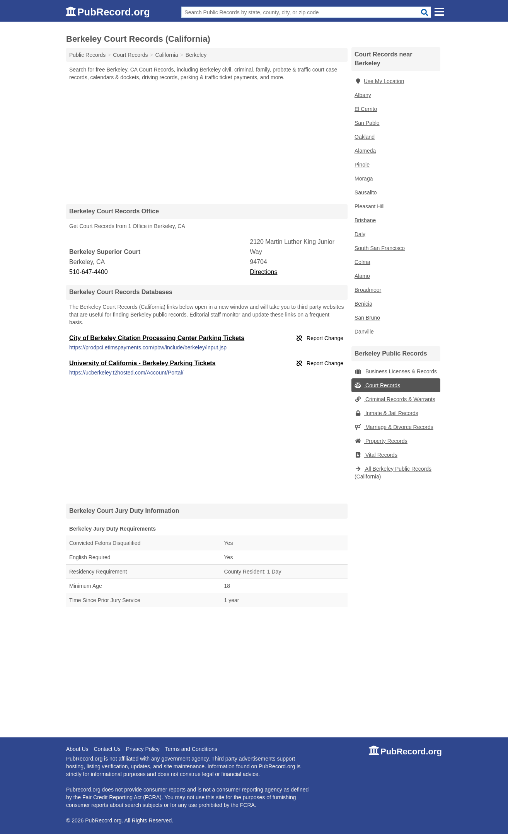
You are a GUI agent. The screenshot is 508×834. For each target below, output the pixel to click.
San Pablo (367, 123)
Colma (362, 262)
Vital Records (376, 455)
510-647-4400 (88, 272)
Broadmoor (368, 290)
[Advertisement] (207, 142)
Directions (263, 272)
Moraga (364, 178)
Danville (364, 331)
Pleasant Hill (370, 206)
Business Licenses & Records (396, 371)
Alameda (365, 151)
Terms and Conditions (191, 749)
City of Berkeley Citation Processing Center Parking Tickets (156, 338)
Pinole (362, 165)
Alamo (362, 276)
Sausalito (366, 192)
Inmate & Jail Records (386, 413)
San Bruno (367, 318)
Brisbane (365, 220)
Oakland (365, 137)
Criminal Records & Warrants (395, 399)
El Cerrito (366, 109)
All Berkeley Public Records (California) (393, 473)
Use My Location (379, 81)
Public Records (87, 55)
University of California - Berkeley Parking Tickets (142, 363)
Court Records (377, 385)
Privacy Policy (143, 749)
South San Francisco (380, 248)
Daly (360, 234)
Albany (363, 95)
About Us (77, 749)
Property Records (381, 441)
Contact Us (107, 749)
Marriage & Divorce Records (394, 427)
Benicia (363, 304)
